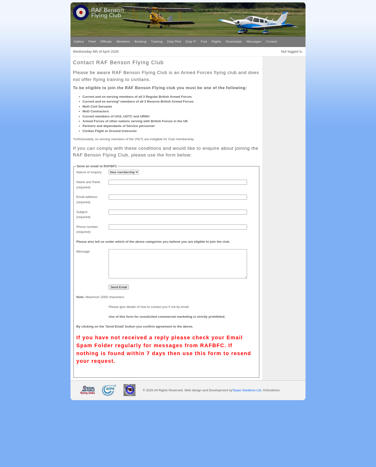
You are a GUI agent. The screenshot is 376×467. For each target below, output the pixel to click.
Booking (140, 41)
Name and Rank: (88, 182)
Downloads (234, 41)
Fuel (204, 41)
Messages (254, 41)
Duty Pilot (174, 41)
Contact (271, 41)
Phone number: (87, 227)
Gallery (79, 41)
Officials (106, 41)
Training (157, 41)
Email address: (87, 197)
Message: (83, 251)
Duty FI (191, 41)
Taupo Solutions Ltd (246, 401)
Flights (216, 41)
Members (123, 41)
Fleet (92, 41)
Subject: (82, 212)
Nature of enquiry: (89, 172)
